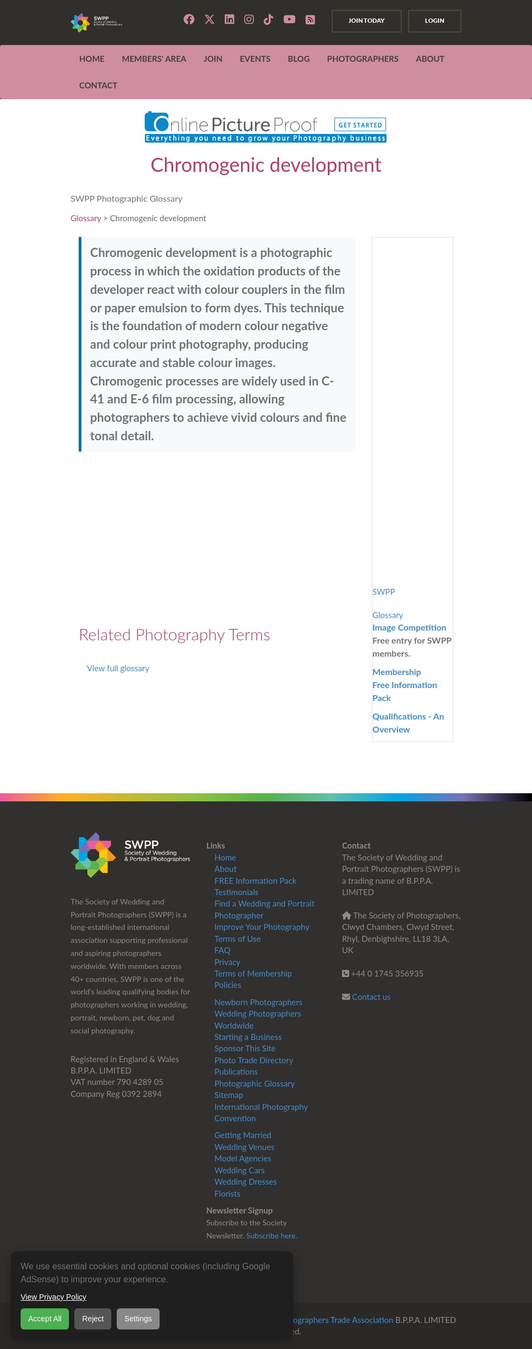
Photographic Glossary (254, 1083)
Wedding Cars (239, 1170)
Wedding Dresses (245, 1181)
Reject (93, 1318)
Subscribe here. (271, 1235)
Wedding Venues (244, 1147)
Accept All (44, 1318)
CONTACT (98, 85)
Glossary (86, 218)
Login (434, 20)
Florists (227, 1193)
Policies (227, 985)
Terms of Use (237, 938)
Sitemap (228, 1095)
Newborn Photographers (258, 1002)
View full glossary (118, 668)
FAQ (222, 950)
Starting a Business (248, 1037)
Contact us (371, 996)
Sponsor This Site (245, 1048)
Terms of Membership (253, 973)
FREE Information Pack (255, 880)
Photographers (363, 58)
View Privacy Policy (53, 1297)
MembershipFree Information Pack (404, 684)
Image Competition (409, 627)
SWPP (383, 591)
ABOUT (430, 58)
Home (91, 58)
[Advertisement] (217, 538)
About (225, 868)
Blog (298, 58)
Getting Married (242, 1135)
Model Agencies (242, 1158)
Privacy (227, 962)
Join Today (364, 20)
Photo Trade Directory (253, 1060)
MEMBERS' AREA (154, 58)
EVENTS (255, 58)
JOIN (213, 58)
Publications (236, 1071)
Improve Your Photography (261, 927)
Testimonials (236, 892)
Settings (138, 1318)
